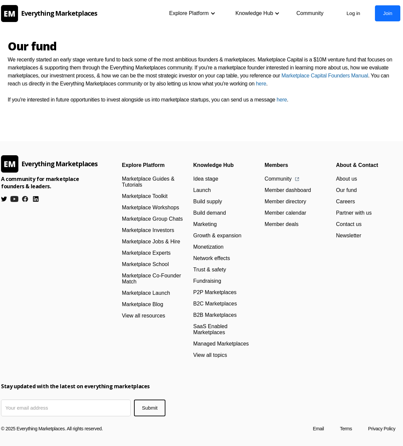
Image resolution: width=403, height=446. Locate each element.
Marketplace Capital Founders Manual (324, 75)
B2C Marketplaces (215, 303)
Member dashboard (288, 190)
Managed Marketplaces (221, 344)
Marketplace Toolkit (145, 196)
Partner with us (354, 213)
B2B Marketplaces (215, 315)
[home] (51, 13)
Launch (202, 190)
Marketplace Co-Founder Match (151, 278)
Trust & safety (209, 269)
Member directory (285, 201)
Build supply (207, 201)
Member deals (281, 224)
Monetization (208, 247)
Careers (345, 201)
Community (309, 13)
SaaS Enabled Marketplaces (210, 329)
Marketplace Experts (146, 253)
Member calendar (285, 213)
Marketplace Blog (142, 304)
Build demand (209, 213)
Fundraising (207, 281)
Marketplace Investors (148, 230)
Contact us (348, 224)
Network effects (211, 258)
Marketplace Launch (146, 293)
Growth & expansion (217, 235)
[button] (192, 13)
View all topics (210, 355)
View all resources (143, 315)
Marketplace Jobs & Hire (151, 241)
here (261, 83)
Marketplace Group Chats (152, 219)
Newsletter (348, 235)
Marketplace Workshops (150, 207)
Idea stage (205, 179)
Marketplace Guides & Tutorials (148, 182)
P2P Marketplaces (215, 292)
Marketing (205, 224)
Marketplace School (145, 264)
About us (346, 179)
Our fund (346, 190)
